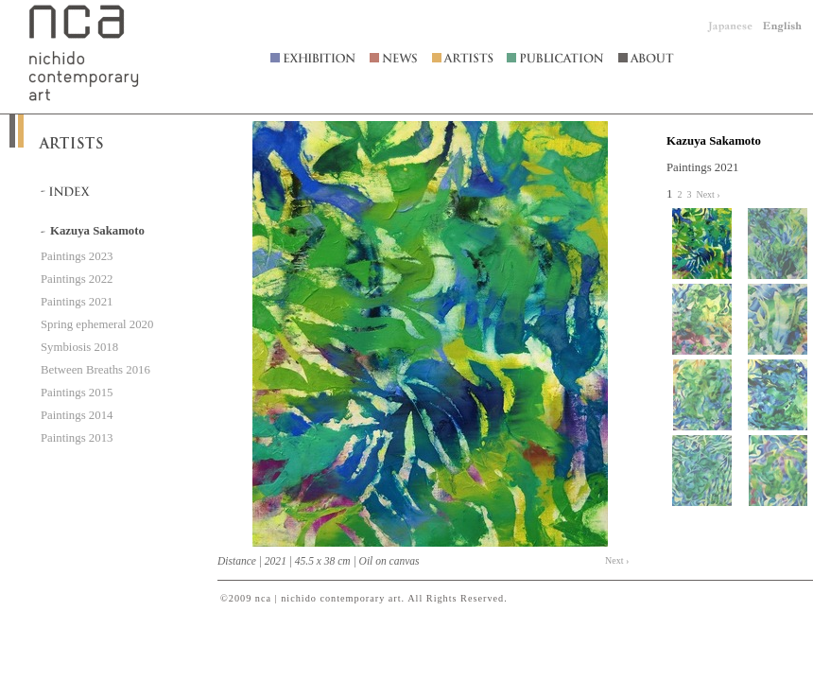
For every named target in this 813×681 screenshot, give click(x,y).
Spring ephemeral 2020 (97, 324)
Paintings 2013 (76, 438)
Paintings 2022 (76, 279)
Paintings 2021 (76, 301)
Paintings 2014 (76, 415)
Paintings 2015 (76, 392)
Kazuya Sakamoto (713, 141)
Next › (617, 560)
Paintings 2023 (76, 256)
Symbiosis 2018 (79, 347)
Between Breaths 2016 (95, 369)
